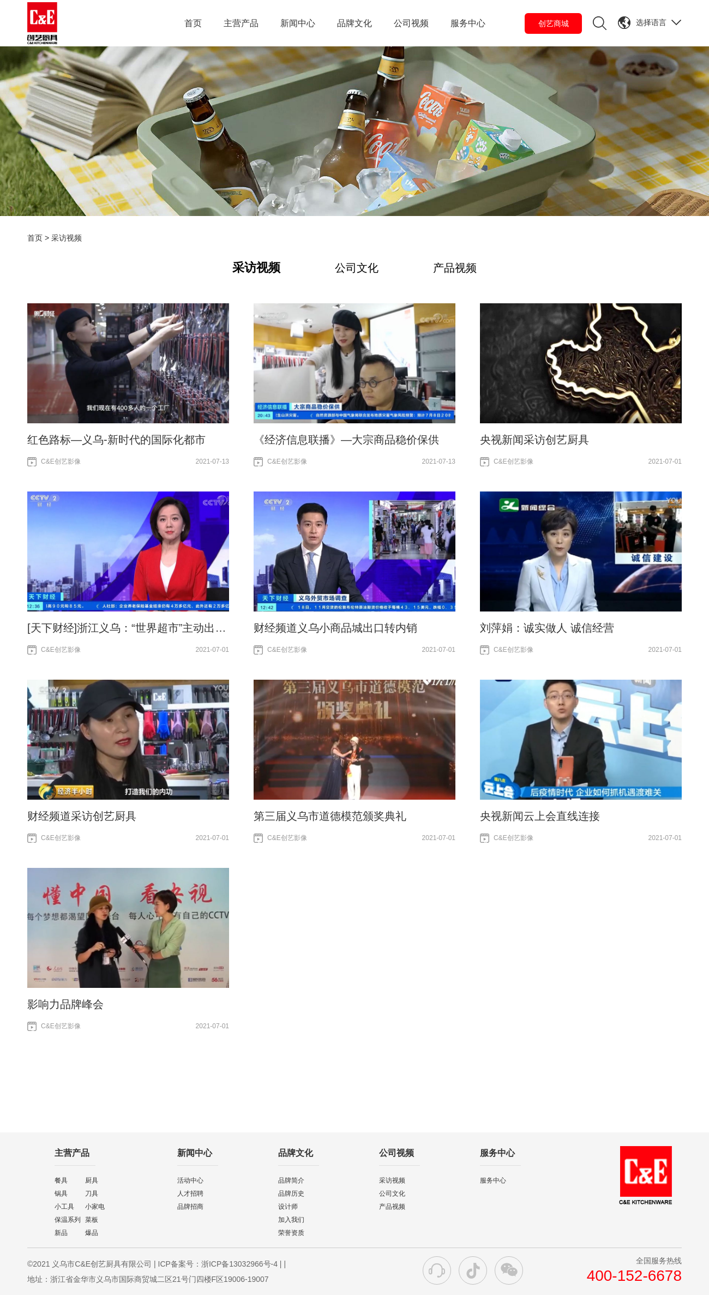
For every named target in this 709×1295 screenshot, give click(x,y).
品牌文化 (354, 23)
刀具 (91, 1193)
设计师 (288, 1206)
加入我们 (291, 1220)
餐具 (61, 1180)
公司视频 (411, 23)
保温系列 (68, 1220)
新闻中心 (297, 23)
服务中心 (467, 23)
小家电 (95, 1206)
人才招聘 (190, 1193)
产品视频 (455, 268)
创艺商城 (553, 23)
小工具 (64, 1206)
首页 (193, 23)
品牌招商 (190, 1206)
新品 (61, 1233)
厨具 (91, 1180)
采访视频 (256, 267)
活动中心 (190, 1180)
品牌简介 (291, 1180)
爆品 (91, 1233)
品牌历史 (291, 1193)
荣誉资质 (291, 1233)
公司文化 (356, 268)
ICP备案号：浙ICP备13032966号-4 (218, 1264)
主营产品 (241, 23)
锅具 (61, 1193)
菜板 (91, 1220)
